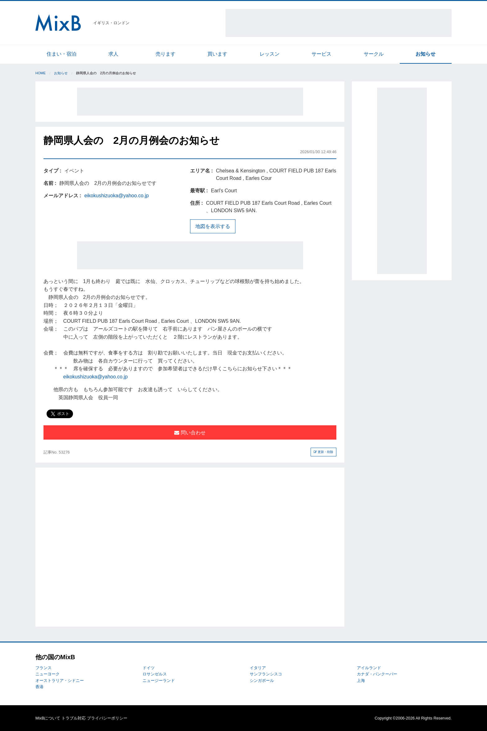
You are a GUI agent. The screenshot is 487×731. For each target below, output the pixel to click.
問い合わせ (189, 432)
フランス (43, 667)
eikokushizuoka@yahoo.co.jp (116, 195)
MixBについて (47, 718)
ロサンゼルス (155, 674)
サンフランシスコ (266, 674)
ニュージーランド (159, 680)
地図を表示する (212, 226)
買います (217, 54)
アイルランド (369, 667)
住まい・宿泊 (61, 54)
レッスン (270, 54)
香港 (39, 686)
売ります (165, 54)
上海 (361, 680)
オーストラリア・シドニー (59, 680)
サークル (374, 54)
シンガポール (262, 680)
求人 (113, 54)
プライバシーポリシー (107, 718)
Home (40, 73)
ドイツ (149, 667)
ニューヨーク (47, 674)
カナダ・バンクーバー (377, 674)
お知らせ (425, 54)
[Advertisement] (338, 23)
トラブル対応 (73, 718)
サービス (321, 54)
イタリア (258, 667)
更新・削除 (323, 452)
